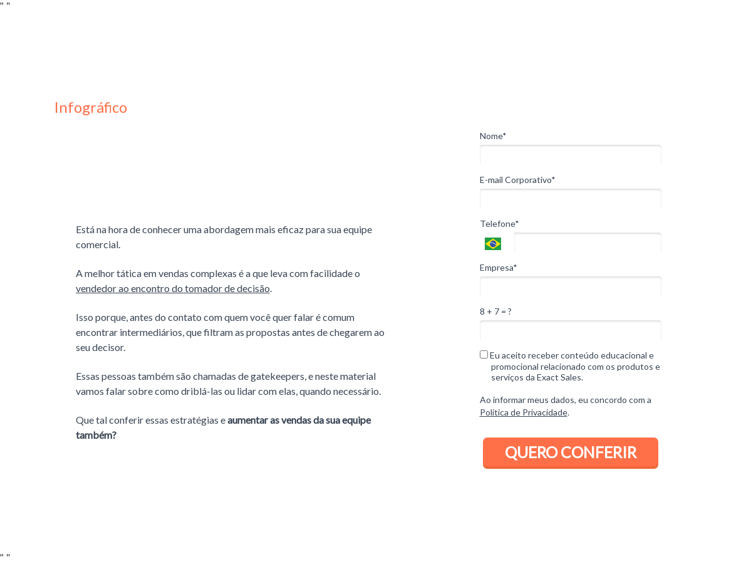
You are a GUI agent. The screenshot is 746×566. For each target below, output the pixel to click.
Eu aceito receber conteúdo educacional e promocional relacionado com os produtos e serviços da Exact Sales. (570, 366)
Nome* (493, 135)
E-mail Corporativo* (518, 179)
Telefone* (499, 223)
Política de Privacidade (523, 412)
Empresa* (498, 267)
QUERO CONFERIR (570, 452)
